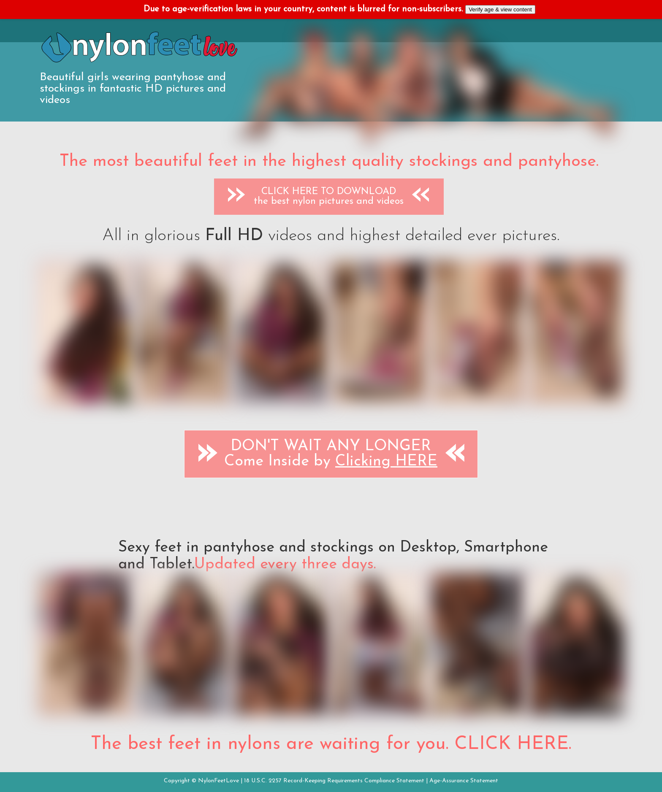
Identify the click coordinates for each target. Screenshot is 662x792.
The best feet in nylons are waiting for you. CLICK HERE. (331, 744)
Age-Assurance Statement (463, 781)
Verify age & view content (500, 9)
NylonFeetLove (218, 781)
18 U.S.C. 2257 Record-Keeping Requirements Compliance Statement (334, 781)
